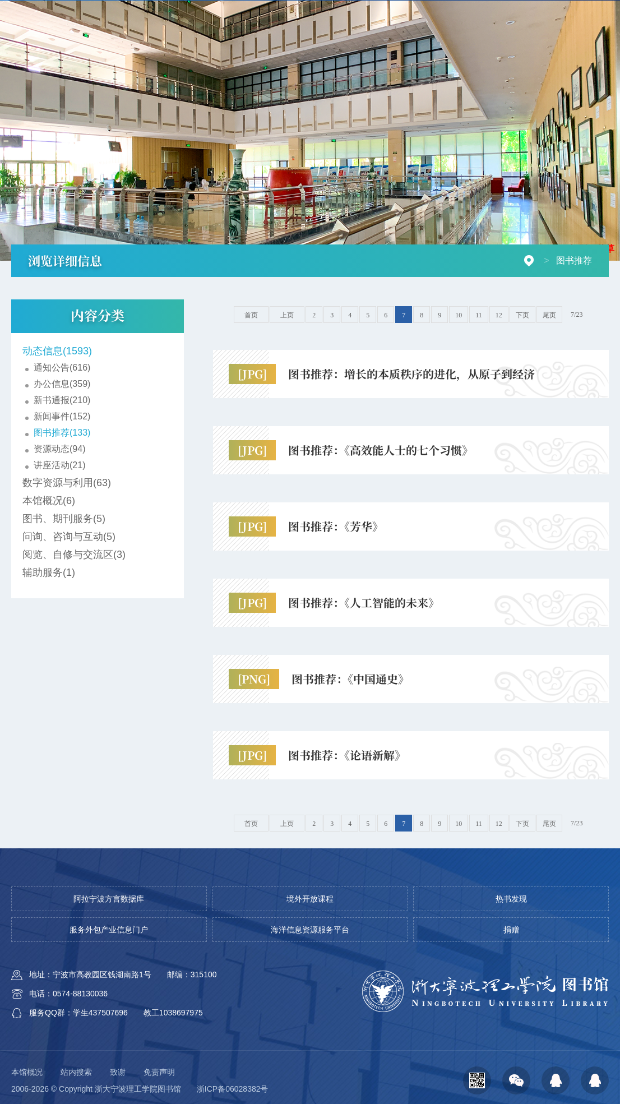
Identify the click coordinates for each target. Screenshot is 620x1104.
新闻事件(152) (62, 416)
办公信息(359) (62, 384)
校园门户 (551, 16)
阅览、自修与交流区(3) (74, 554)
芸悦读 (510, 16)
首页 (299, 38)
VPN (367, 16)
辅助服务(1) (48, 572)
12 (499, 315)
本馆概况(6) (48, 500)
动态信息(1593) (57, 351)
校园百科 (469, 16)
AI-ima (400, 16)
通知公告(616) (62, 367)
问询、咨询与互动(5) (68, 536)
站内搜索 (76, 1072)
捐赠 (433, 16)
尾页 (549, 315)
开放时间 (330, 16)
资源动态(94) (59, 449)
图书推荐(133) (62, 432)
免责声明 (159, 1072)
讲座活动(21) (59, 465)
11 (478, 315)
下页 (522, 315)
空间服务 (393, 38)
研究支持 (497, 38)
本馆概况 (27, 1072)
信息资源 (342, 38)
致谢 (118, 1072)
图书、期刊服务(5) (63, 518)
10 (458, 315)
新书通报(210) (62, 400)
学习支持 (445, 38)
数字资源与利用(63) (66, 482)
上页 (287, 315)
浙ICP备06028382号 (233, 1088)
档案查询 (548, 38)
